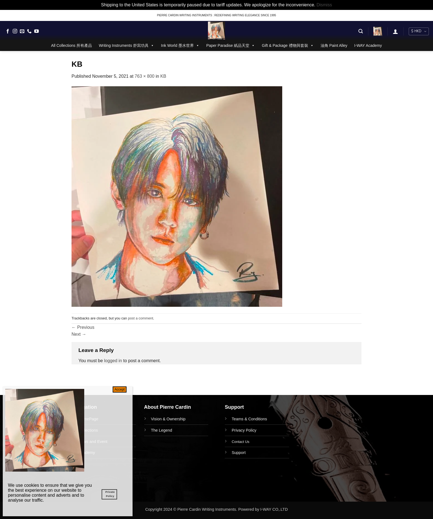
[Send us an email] (22, 31)
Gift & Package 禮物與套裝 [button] (287, 45)
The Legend (161, 430)
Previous (83, 327)
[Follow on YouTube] (36, 31)
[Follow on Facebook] (8, 31)
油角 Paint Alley (334, 45)
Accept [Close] (120, 389)
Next (79, 334)
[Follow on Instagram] (15, 31)
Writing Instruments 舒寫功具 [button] (126, 45)
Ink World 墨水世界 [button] (180, 45)
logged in (113, 360)
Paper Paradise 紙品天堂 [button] (230, 45)
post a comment (140, 318)
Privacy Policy (244, 430)
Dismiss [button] (324, 4)
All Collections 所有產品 (71, 45)
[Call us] (29, 31)
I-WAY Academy (368, 45)
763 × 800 (145, 76)
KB (163, 76)
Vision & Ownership (168, 419)
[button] (360, 31)
